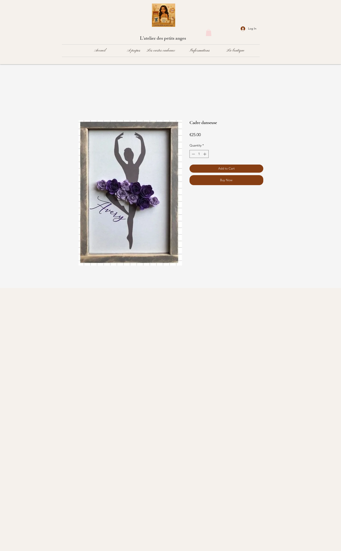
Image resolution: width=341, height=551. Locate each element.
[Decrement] (193, 154)
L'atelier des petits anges (163, 39)
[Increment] (205, 154)
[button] (209, 32)
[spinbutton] (199, 154)
